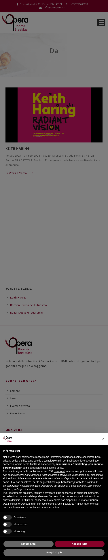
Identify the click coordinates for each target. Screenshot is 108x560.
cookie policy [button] (56, 467)
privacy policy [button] (10, 460)
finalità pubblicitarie (61, 482)
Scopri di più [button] (54, 552)
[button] (103, 439)
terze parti (59, 471)
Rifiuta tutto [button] (28, 543)
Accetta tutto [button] (79, 543)
